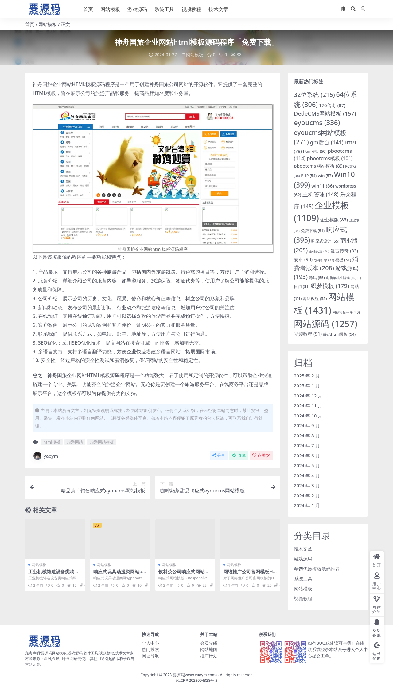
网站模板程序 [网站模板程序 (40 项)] (346, 312)
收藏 (239, 455)
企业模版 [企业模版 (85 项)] (334, 219)
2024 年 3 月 (307, 485)
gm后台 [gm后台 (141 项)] (327, 142)
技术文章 (303, 549)
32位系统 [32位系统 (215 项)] (314, 94)
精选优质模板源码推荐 (317, 569)
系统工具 (303, 578)
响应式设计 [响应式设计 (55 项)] (325, 241)
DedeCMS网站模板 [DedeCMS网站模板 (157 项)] (325, 113)
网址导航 (150, 656)
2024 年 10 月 (308, 416)
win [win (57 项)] (325, 175)
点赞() (261, 455)
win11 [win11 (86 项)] (322, 186)
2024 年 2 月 (307, 495)
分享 (218, 455)
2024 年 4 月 (307, 475)
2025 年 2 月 (307, 376)
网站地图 (208, 649)
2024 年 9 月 (307, 425)
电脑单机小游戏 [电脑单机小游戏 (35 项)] (341, 278)
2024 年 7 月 (307, 445)
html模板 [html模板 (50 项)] (315, 151)
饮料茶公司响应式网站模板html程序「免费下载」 (184, 574)
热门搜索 (150, 649)
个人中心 (150, 643)
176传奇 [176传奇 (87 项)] (332, 105)
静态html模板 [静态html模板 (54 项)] (339, 334)
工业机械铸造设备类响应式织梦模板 (53, 574)
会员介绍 (208, 643)
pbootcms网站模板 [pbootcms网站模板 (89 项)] (319, 166)
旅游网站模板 (102, 442)
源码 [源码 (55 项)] (317, 277)
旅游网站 (75, 442)
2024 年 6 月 (307, 455)
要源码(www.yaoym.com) (195, 674)
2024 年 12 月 (308, 396)
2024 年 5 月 (307, 465)
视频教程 (303, 598)
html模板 (51, 442)
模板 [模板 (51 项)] (343, 260)
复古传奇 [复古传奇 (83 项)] (344, 250)
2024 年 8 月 (307, 435)
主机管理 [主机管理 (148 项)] (320, 194)
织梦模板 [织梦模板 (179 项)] (330, 286)
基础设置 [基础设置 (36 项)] (319, 251)
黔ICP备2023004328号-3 (197, 680)
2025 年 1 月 (307, 385)
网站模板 (47, 24)
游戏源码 (303, 558)
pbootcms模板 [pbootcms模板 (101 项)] (330, 158)
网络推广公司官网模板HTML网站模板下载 (249, 574)
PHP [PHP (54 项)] (309, 175)
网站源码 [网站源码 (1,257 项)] (325, 324)
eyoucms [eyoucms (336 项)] (317, 122)
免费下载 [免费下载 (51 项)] (313, 230)
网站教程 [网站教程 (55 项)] (315, 298)
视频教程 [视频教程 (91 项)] (308, 334)
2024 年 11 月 (308, 405)
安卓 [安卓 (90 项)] (303, 259)
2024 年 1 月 (307, 505)
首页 (29, 24)
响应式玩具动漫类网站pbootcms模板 (119, 574)
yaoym (45, 456)
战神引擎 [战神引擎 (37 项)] (324, 260)
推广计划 (208, 656)
